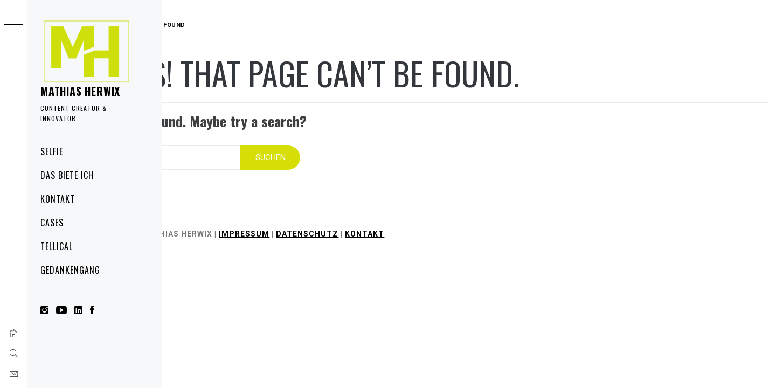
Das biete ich (66, 175)
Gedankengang (70, 270)
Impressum (313, 227)
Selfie (51, 151)
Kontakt (57, 198)
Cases (52, 222)
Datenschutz (376, 227)
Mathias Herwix (80, 91)
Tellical (56, 246)
